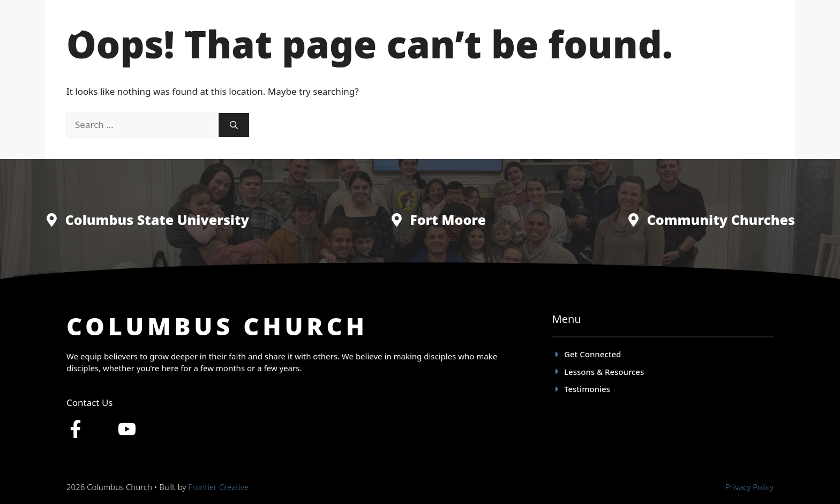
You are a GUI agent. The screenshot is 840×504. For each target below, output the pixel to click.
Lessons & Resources (685, 26)
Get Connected (530, 26)
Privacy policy (749, 487)
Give (754, 26)
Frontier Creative (218, 487)
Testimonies (602, 26)
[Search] (234, 125)
